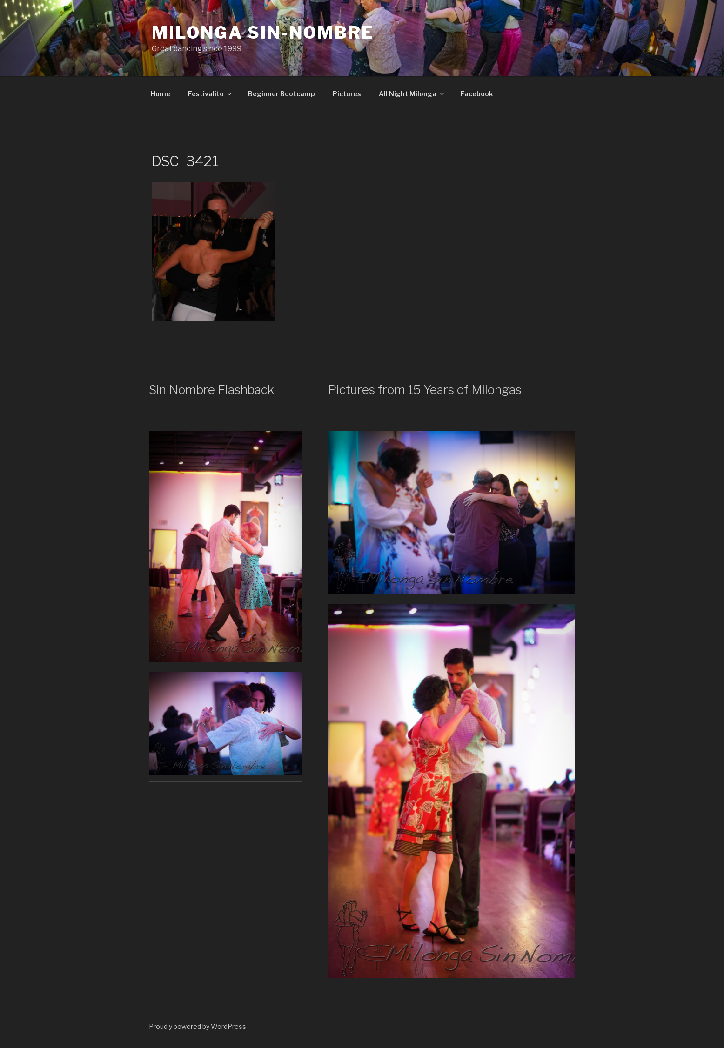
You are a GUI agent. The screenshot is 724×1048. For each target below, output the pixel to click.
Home (160, 94)
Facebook (477, 94)
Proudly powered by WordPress (197, 1026)
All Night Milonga (412, 94)
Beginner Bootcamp (281, 94)
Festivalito (210, 94)
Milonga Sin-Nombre (263, 32)
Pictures (347, 94)
